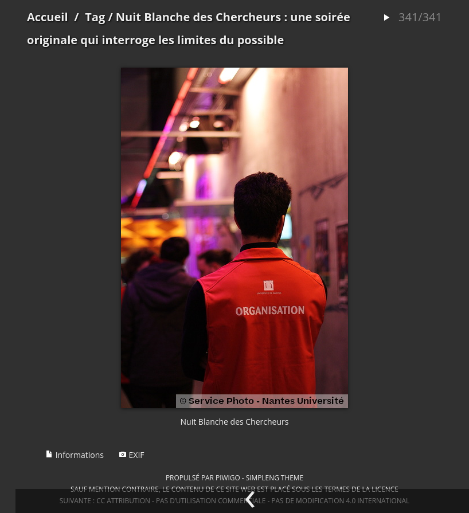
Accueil (47, 17)
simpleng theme (274, 477)
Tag (95, 17)
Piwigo (228, 477)
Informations (74, 454)
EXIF (131, 454)
